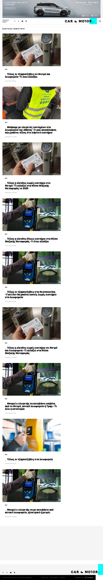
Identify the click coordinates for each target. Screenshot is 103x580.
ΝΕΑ (6, 69)
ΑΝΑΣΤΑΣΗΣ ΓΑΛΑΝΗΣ (11, 137)
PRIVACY (62, 577)
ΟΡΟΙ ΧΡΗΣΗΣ (54, 577)
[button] (5, 21)
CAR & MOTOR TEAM (10, 81)
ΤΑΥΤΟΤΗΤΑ (44, 577)
